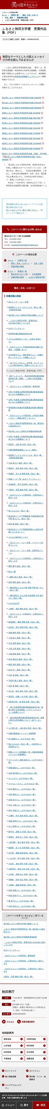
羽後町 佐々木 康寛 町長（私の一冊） (24, 474)
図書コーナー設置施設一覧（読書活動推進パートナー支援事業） (25, 753)
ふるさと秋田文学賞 (36, 277)
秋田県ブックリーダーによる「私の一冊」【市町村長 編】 (25, 308)
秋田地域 (30, 1046)
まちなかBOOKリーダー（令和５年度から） (24, 340)
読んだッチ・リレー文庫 (18, 302)
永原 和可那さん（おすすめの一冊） (23, 773)
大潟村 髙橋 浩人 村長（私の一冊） (23, 874)
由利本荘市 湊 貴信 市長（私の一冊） (24, 702)
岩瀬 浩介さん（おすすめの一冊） (22, 800)
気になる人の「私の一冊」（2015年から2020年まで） (25, 745)
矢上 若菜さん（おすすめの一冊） (22, 826)
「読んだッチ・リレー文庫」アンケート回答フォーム (25, 544)
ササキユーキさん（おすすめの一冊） (23, 784)
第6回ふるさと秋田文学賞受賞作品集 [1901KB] (21, 128)
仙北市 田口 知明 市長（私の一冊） (23, 627)
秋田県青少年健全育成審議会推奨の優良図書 (25, 409)
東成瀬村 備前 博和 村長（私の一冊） (24, 622)
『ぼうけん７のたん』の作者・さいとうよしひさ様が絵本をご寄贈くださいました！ (25, 364)
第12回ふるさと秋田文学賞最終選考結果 (25, 431)
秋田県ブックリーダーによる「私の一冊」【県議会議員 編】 (25, 456)
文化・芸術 (9, 18)
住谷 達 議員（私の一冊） (19, 675)
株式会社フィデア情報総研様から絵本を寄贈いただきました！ (25, 530)
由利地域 (7, 1052)
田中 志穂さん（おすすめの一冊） (22, 810)
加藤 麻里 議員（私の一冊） (19, 633)
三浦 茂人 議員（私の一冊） (19, 638)
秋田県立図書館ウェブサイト (27, 76)
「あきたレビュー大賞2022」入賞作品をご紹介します (26, 615)
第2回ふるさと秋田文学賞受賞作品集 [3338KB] (21, 148)
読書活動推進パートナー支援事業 (22, 733)
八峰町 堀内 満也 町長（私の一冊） (23, 609)
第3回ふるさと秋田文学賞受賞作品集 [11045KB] (21, 143)
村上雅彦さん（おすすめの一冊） (22, 739)
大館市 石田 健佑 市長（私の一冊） (23, 490)
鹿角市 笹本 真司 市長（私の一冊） (23, 468)
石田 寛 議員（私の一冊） (19, 686)
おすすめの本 (13, 603)
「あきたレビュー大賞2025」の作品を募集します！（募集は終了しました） (26, 416)
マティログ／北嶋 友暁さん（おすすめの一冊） (26, 761)
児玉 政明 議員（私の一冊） (19, 643)
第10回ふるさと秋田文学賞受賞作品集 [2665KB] (21, 108)
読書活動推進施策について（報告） (23, 450)
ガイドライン (34, 1071)
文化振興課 (36, 274)
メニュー (10, 1105)
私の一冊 (12, 572)
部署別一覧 (22, 271)
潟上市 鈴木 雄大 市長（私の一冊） (23, 691)
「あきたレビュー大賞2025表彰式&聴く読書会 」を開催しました (25, 348)
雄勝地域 (30, 1059)
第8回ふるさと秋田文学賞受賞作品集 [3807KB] (21, 118)
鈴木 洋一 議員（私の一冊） (19, 670)
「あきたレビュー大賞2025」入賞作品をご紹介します (26, 496)
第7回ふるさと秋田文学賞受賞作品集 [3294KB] (21, 123)
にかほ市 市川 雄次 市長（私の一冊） (24, 858)
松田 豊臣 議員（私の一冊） (19, 582)
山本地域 (7, 1046)
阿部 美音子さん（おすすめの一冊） (23, 896)
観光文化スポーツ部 (19, 274)
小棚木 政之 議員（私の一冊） (20, 577)
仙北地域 (30, 1052)
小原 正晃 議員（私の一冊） (19, 649)
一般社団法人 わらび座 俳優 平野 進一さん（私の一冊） (25, 589)
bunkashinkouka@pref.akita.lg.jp (24, 245)
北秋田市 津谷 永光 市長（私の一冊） (24, 869)
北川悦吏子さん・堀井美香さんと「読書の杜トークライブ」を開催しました (25, 356)
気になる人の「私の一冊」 (19, 511)
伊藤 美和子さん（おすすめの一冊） (23, 821)
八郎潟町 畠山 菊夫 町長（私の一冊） (24, 842)
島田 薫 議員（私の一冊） (19, 524)
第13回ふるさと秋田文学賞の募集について (25, 315)
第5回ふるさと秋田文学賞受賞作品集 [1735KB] (21, 133)
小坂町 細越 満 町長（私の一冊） (22, 885)
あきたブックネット (16, 328)
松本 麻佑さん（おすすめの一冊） (22, 789)
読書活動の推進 (22, 18)
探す (26, 1105)
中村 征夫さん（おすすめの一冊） (22, 906)
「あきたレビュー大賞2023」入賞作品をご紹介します (26, 559)
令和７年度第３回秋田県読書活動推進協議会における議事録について (25, 401)
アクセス (10, 1022)
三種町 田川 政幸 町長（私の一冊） (23, 816)
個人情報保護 (10, 1077)
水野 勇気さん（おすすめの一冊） (22, 794)
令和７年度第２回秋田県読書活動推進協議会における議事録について (25, 393)
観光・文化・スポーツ (30, 15)
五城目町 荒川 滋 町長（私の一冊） (23, 484)
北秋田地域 (31, 1039)
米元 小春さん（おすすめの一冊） (22, 805)
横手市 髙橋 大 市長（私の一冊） (22, 832)
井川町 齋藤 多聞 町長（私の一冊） (23, 853)
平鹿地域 (7, 1059)
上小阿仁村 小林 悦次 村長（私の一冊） (25, 728)
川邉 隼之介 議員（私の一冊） (20, 463)
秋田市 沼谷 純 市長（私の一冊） (22, 444)
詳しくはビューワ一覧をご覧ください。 (22, 210)
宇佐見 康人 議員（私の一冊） (20, 680)
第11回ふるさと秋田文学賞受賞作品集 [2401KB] (21, 103)
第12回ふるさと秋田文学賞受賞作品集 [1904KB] (21, 98)
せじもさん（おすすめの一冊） (21, 778)
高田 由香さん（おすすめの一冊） (22, 890)
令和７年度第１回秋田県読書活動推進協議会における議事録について (25, 438)
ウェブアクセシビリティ (13, 1086)
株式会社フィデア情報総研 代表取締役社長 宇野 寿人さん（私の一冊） (26, 517)
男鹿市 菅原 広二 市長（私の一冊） (23, 837)
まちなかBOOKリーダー (18, 537)
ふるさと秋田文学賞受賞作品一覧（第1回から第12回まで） (26, 424)
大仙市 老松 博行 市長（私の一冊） (23, 864)
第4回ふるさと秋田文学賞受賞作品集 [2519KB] (21, 138)
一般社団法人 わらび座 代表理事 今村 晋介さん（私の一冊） (25, 596)
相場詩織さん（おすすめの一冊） (22, 768)
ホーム (4, 15)
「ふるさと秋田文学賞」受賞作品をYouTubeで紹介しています (23, 322)
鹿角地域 (7, 1039)
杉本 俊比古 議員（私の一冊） (20, 659)
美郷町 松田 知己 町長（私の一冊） (23, 880)
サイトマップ (10, 1071)
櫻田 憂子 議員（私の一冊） (19, 566)
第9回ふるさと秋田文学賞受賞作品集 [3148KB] (21, 113)
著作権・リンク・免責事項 (37, 1078)
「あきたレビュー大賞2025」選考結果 (24, 386)
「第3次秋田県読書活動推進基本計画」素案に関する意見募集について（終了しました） (26, 720)
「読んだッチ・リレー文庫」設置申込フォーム (25, 551)
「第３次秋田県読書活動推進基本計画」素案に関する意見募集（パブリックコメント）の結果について (25, 709)
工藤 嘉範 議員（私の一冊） (19, 654)
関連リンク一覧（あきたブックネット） (24, 479)
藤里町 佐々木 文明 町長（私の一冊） (24, 848)
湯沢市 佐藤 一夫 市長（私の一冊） (23, 697)
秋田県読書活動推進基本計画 (20, 334)
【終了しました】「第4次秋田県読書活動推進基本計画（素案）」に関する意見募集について (26, 378)
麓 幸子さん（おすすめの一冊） (21, 901)
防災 (43, 1105)
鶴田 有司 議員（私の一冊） (19, 664)
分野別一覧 (15, 15)
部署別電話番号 (28, 1022)
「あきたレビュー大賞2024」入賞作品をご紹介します (26, 504)
